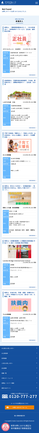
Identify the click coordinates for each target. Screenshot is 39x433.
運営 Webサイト (6, 388)
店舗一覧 (4, 373)
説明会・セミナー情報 (8, 383)
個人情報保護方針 (19, 416)
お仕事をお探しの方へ (8, 348)
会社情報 (4, 368)
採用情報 (4, 358)
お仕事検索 (5, 353)
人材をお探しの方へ (7, 363)
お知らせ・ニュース (7, 378)
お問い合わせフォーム (19, 407)
